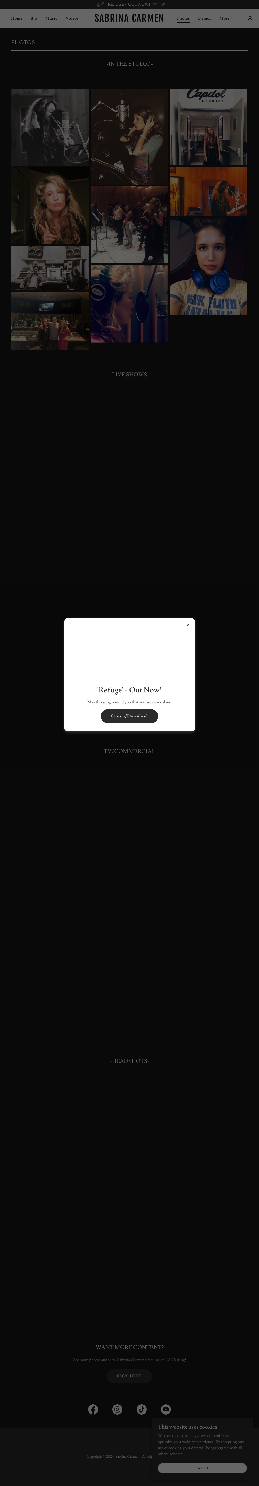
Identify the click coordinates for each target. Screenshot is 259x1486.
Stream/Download (129, 716)
